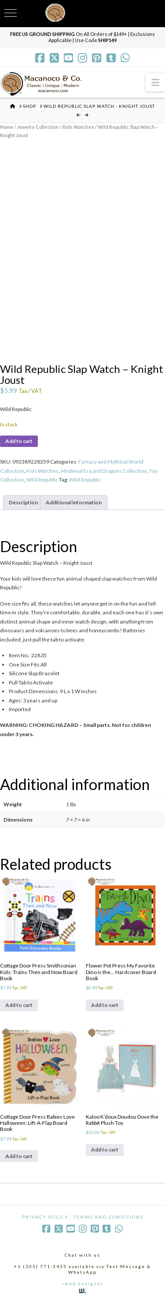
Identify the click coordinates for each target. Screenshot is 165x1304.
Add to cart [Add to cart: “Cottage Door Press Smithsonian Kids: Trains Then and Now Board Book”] (19, 1005)
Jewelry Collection (38, 127)
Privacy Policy (45, 1216)
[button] (155, 82)
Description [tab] (23, 502)
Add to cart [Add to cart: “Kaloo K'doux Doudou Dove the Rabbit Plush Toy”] (104, 1149)
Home (6, 127)
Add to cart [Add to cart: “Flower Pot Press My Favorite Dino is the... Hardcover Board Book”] (104, 1005)
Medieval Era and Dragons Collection (104, 471)
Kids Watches (78, 127)
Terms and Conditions (108, 1216)
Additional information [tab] (74, 502)
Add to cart (19, 441)
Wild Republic (42, 479)
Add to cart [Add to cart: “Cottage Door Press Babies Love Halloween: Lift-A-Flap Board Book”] (19, 1156)
